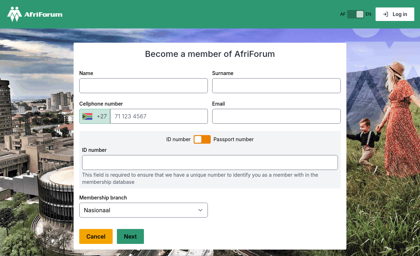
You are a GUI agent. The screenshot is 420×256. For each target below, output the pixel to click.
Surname (222, 73)
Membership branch (103, 197)
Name (86, 73)
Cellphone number (101, 104)
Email (218, 104)
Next (130, 236)
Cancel (96, 236)
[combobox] (94, 116)
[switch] (355, 14)
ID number (94, 150)
